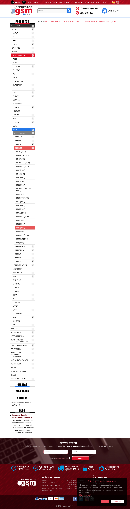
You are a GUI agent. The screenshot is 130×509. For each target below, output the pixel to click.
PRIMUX (16, 291)
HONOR (23, 115)
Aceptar (105, 501)
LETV (15, 126)
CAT (23, 92)
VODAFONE (17, 313)
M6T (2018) (20, 170)
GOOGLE (23, 107)
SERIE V (24, 257)
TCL (23, 299)
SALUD (13, 375)
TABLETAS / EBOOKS (22, 345)
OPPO (23, 40)
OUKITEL (16, 287)
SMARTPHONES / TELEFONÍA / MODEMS (22, 341)
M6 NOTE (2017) (22, 166)
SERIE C (24, 140)
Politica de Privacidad (52, 488)
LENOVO (23, 122)
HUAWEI (23, 33)
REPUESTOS (22, 26)
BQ (23, 89)
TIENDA (48, 2)
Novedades (95, 2)
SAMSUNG (23, 48)
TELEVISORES (22, 349)
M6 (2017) (20, 194)
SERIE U (24, 254)
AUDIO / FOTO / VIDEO (22, 360)
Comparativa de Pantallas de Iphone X (22, 416)
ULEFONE (16, 302)
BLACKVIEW (23, 85)
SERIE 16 (24, 137)
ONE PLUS (17, 280)
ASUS (15, 77)
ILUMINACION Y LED (18, 371)
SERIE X (24, 261)
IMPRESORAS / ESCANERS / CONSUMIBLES (22, 354)
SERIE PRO (24, 250)
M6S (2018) (20, 185)
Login (17, 2)
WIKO (23, 317)
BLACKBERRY (18, 81)
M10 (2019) (20, 159)
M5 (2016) (20, 220)
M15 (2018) (20, 174)
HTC (23, 118)
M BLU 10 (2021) (22, 155)
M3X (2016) (20, 224)
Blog (104, 2)
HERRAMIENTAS (22, 336)
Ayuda (66, 2)
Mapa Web (46, 480)
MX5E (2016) (21, 213)
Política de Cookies (75, 480)
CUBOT (23, 96)
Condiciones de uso (51, 485)
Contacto (75, 2)
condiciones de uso (62, 458)
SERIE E (24, 144)
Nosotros (57, 2)
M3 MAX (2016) (22, 239)
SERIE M (24, 148)
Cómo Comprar (49, 482)
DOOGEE (16, 100)
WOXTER (16, 321)
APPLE (23, 29)
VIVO (23, 310)
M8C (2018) (20, 177)
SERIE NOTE (24, 246)
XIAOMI (23, 51)
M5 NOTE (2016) (22, 216)
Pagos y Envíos (73, 488)
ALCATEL (23, 66)
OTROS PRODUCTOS (22, 379)
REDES (22, 367)
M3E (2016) (20, 231)
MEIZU (23, 129)
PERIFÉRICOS (22, 364)
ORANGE (23, 284)
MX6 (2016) (20, 209)
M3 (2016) (20, 242)
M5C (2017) (20, 205)
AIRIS (15, 63)
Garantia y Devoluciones (73, 485)
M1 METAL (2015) (23, 163)
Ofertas (85, 2)
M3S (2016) (20, 228)
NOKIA (23, 276)
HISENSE (16, 111)
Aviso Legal (47, 490)
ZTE (23, 325)
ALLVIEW (16, 70)
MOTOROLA (23, 273)
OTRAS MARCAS (23, 55)
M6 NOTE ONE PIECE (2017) (24, 190)
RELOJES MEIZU (24, 265)
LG (23, 37)
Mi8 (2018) (20, 181)
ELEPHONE (17, 103)
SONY (23, 295)
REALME (23, 44)
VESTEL (16, 306)
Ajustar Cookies (117, 501)
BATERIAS (22, 329)
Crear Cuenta (32, 2)
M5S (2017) (20, 202)
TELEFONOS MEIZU (24, 133)
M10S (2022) (21, 151)
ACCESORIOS (22, 332)
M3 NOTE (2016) (22, 235)
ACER (15, 59)
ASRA (23, 74)
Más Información (85, 495)
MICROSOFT (17, 269)
